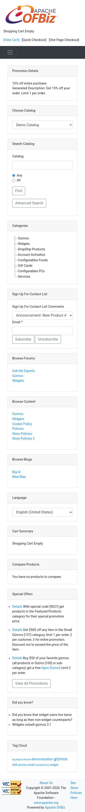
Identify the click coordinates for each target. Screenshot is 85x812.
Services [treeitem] (24, 277)
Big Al (16, 472)
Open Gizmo (50, 668)
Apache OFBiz (55, 807)
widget (54, 764)
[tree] (42, 257)
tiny (47, 764)
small (31, 764)
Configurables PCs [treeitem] (31, 271)
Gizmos (17, 376)
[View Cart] (11, 40)
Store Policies (22, 434)
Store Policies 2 (23, 439)
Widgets (18, 381)
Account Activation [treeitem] (31, 255)
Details (17, 607)
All (18, 180)
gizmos (61, 758)
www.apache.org (46, 803)
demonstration (42, 759)
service (23, 764)
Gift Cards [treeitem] (25, 266)
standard (40, 764)
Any (19, 175)
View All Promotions (31, 683)
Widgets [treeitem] (24, 244)
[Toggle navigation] (10, 52)
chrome (26, 759)
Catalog (18, 156)
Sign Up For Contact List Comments (38, 307)
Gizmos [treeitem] (23, 238)
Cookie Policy (22, 424)
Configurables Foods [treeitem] (33, 260)
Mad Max (19, 477)
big (14, 759)
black (19, 759)
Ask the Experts (23, 371)
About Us (46, 783)
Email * (17, 322)
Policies (18, 429)
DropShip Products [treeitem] (31, 249)
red (15, 765)
